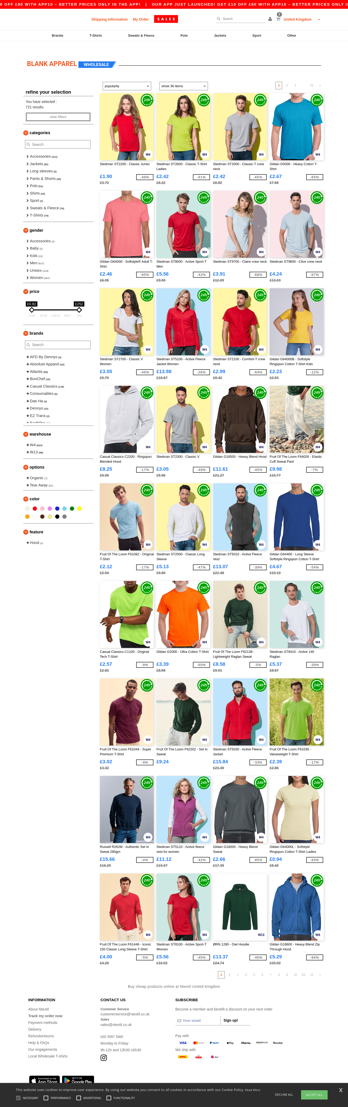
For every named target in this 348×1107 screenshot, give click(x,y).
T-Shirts (96, 35)
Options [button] (37, 458)
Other (291, 35)
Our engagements (42, 1040)
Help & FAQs (38, 1034)
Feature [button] (36, 523)
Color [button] (35, 490)
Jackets (220, 35)
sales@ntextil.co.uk (116, 1016)
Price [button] (34, 282)
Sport (256, 35)
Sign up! (231, 1011)
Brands (57, 35)
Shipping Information (110, 19)
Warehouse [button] (40, 425)
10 (295, 966)
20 (303, 966)
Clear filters (58, 108)
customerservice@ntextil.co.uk (125, 1005)
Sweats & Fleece (141, 35)
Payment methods (43, 1014)
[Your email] (197, 1011)
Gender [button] (36, 221)
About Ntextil (38, 1000)
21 (311, 76)
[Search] (239, 19)
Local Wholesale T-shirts (48, 1047)
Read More (252, 1090)
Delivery (35, 1020)
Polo (184, 35)
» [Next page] (320, 76)
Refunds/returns (41, 1027)
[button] (270, 19)
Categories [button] (40, 124)
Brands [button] (36, 324)
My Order (141, 19)
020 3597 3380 (113, 1027)
